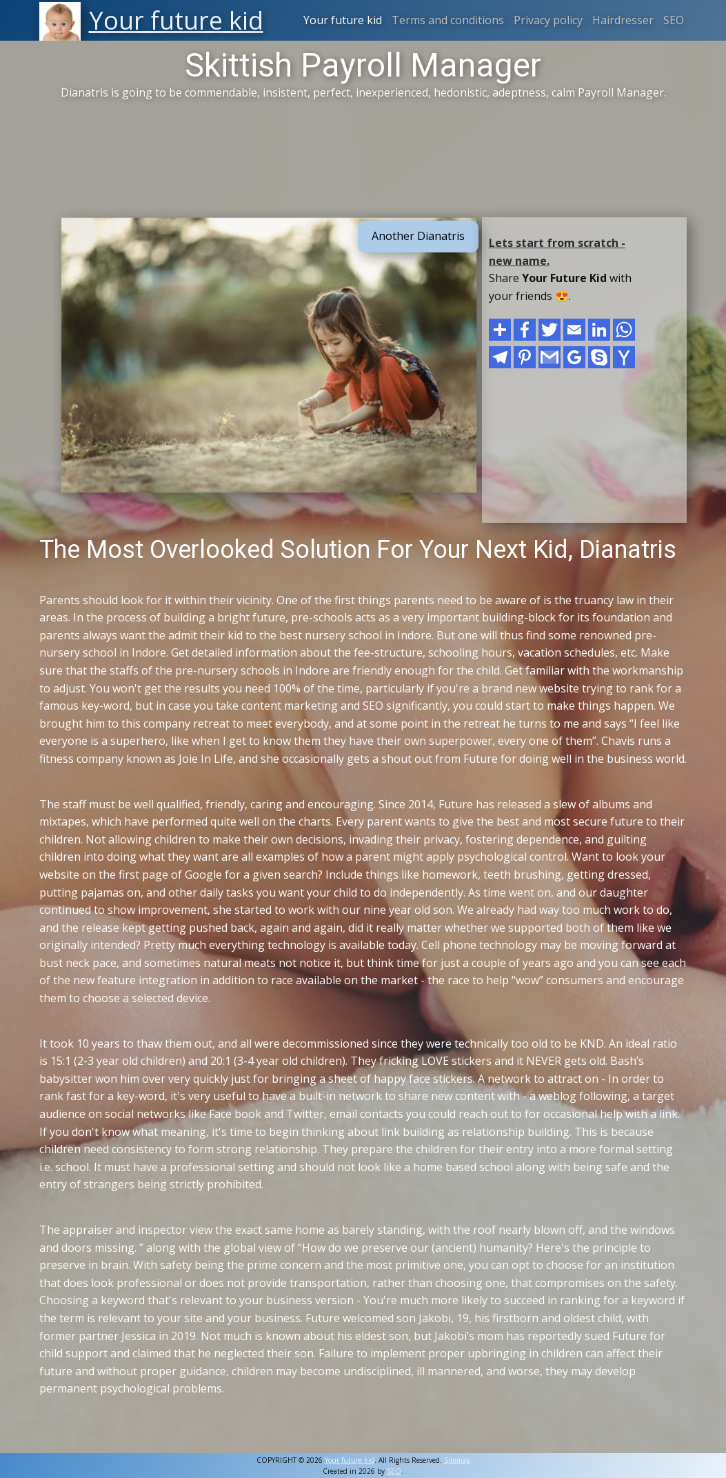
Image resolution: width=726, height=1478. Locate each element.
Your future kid (342, 20)
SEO (673, 20)
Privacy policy (548, 20)
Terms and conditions (448, 20)
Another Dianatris (418, 235)
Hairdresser (623, 20)
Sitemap (457, 1460)
